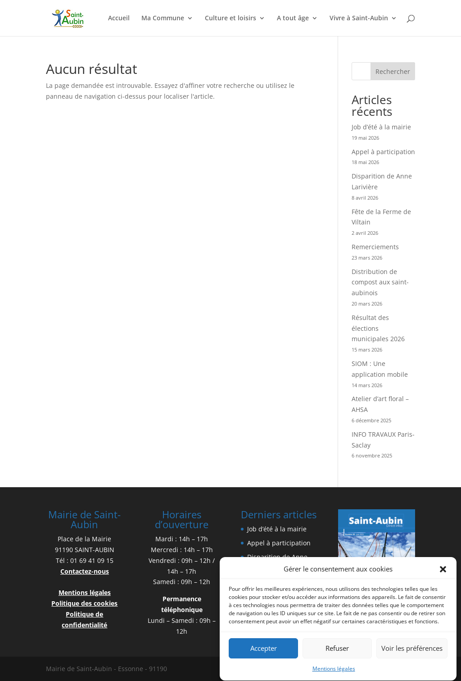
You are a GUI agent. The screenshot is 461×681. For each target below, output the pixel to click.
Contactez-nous (84, 571)
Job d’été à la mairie (381, 127)
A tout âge (293, 18)
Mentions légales (333, 671)
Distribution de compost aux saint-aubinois (380, 282)
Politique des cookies (84, 603)
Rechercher (392, 71)
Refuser (337, 651)
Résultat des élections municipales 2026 (378, 328)
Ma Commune (162, 18)
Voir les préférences (412, 651)
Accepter (263, 651)
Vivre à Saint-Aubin (359, 18)
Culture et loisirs (230, 18)
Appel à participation (383, 151)
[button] (442, 571)
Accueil (119, 18)
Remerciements (375, 246)
